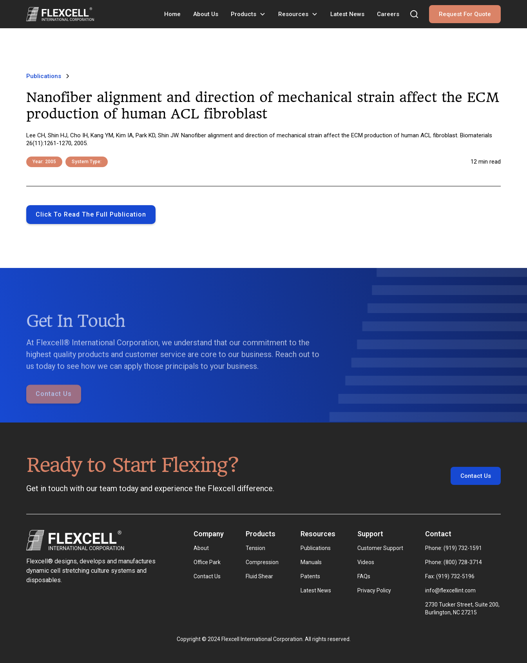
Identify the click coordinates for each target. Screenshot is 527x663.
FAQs (363, 576)
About (201, 548)
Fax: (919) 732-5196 (449, 576)
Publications (316, 548)
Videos (365, 562)
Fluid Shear (259, 576)
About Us (205, 14)
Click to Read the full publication (91, 214)
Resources (293, 14)
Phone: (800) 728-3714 (453, 562)
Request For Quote (465, 14)
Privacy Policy (374, 590)
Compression (262, 562)
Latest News (347, 14)
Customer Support (380, 548)
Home (172, 14)
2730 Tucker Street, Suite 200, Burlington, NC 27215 (463, 608)
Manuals (311, 562)
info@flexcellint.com (450, 590)
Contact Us (54, 403)
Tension (255, 548)
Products (243, 14)
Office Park (207, 562)
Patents (310, 576)
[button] (248, 14)
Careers (388, 14)
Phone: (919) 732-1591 (453, 548)
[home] (60, 14)
